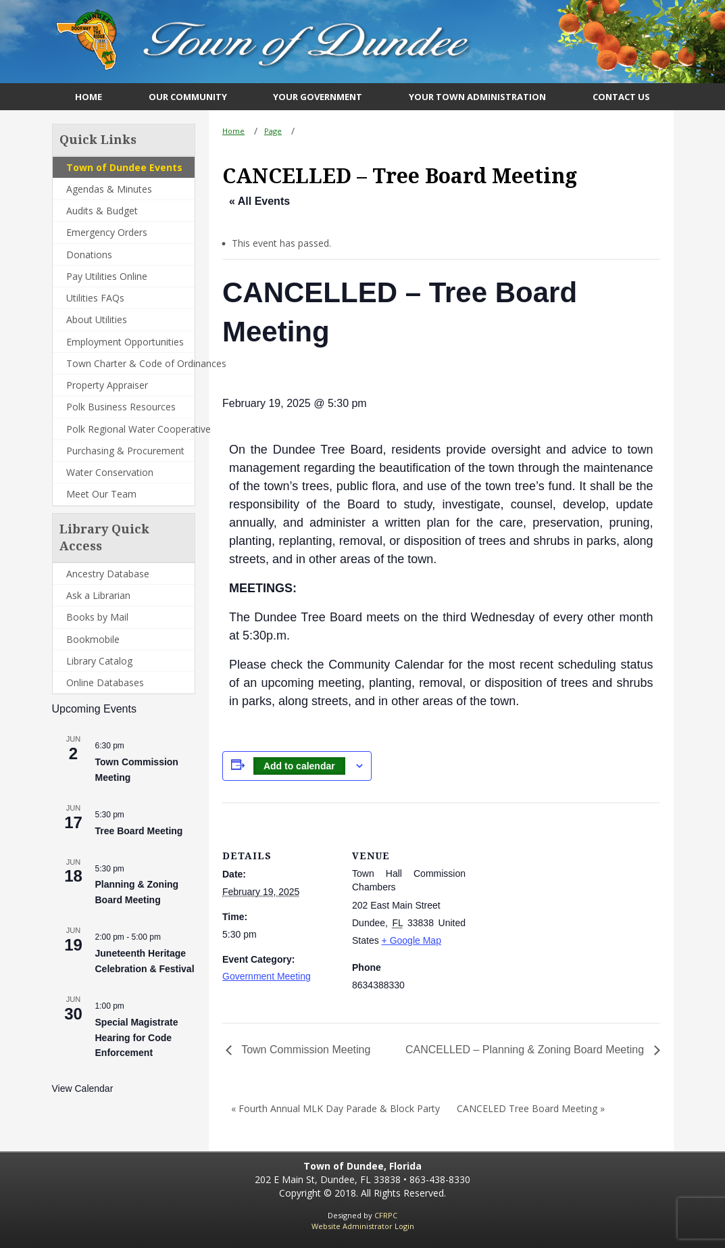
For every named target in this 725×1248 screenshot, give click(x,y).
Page (273, 131)
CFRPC (385, 1215)
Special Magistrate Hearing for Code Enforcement (136, 1037)
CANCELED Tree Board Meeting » (531, 1108)
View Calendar (83, 1088)
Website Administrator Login (362, 1226)
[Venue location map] (553, 896)
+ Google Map (411, 940)
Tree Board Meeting (139, 830)
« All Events (259, 201)
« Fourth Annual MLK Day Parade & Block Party (335, 1108)
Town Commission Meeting (304, 1049)
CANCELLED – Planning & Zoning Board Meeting (526, 1049)
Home (233, 131)
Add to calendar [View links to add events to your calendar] (299, 766)
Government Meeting (266, 976)
